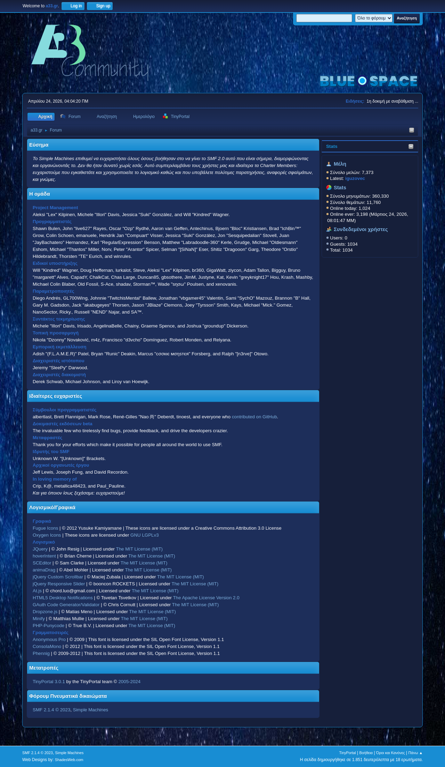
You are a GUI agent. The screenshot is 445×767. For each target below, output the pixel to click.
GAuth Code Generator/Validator (66, 604)
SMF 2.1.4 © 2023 (51, 709)
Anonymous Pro (49, 639)
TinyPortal (347, 753)
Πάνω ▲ (415, 753)
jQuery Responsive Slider (59, 583)
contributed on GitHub (254, 416)
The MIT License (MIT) (139, 549)
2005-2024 (129, 681)
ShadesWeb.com (69, 760)
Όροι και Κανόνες (390, 753)
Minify (39, 618)
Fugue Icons (45, 528)
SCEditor (42, 563)
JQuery (40, 549)
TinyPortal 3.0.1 (49, 681)
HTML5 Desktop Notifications (63, 597)
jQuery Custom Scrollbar (58, 576)
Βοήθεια (366, 753)
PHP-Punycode (48, 625)
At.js (37, 590)
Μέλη (340, 164)
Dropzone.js (45, 611)
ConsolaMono (47, 646)
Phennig (41, 653)
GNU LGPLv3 (144, 535)
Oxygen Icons (47, 535)
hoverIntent (44, 556)
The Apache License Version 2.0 (206, 597)
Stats (332, 146)
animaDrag (44, 569)
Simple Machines (90, 709)
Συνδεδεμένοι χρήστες (361, 229)
